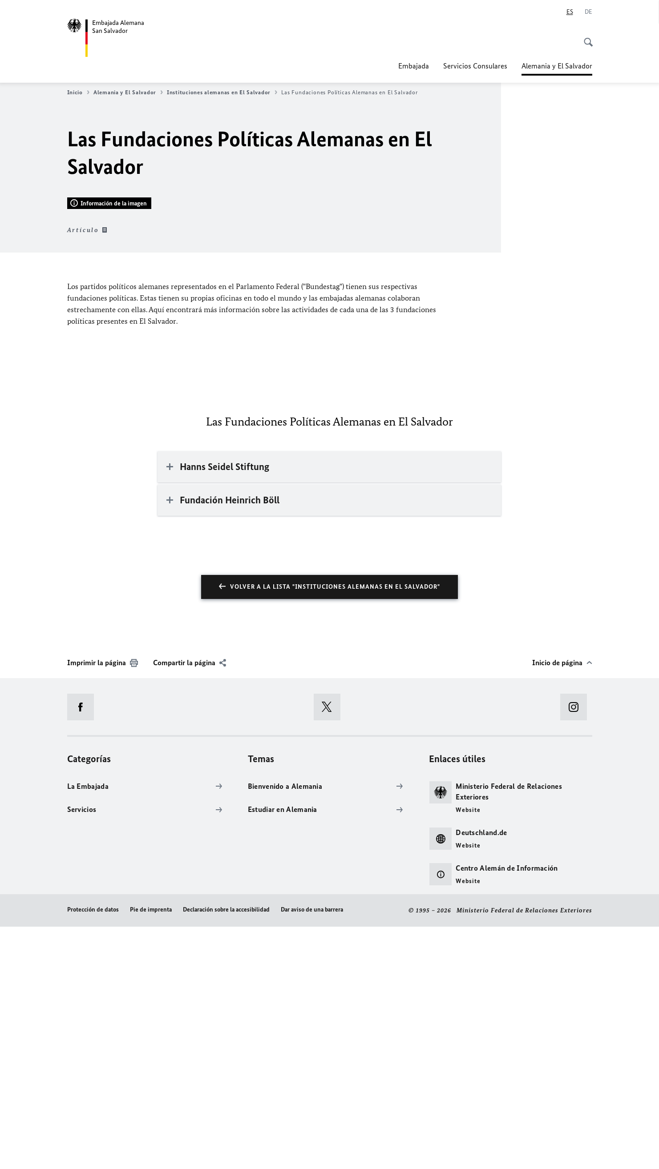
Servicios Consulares (475, 65)
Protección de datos (93, 1152)
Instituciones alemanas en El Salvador (222, 92)
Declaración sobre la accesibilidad (226, 1152)
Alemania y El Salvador (557, 66)
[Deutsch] (588, 12)
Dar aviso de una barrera (312, 1152)
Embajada (413, 65)
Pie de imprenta (151, 1152)
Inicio (78, 92)
